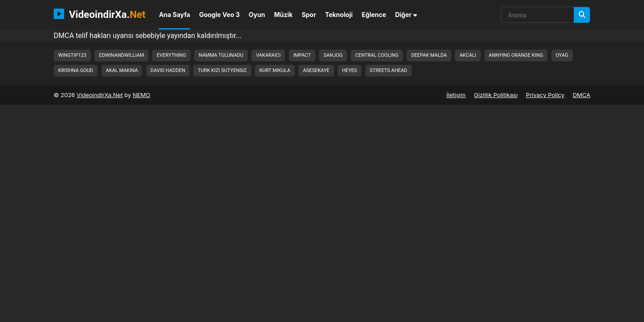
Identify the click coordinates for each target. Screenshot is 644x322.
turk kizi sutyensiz (222, 70)
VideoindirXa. (99, 13)
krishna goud (75, 70)
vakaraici (268, 55)
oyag (562, 55)
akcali (467, 55)
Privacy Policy (545, 94)
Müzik (283, 14)
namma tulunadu (221, 55)
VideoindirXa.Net (99, 94)
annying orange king (516, 55)
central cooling (376, 55)
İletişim (456, 94)
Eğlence (374, 14)
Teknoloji (339, 14)
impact (302, 55)
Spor (308, 14)
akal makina (122, 70)
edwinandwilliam (121, 55)
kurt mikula (274, 70)
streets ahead (388, 70)
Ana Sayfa (174, 14)
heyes (349, 70)
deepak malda (429, 55)
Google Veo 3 (219, 14)
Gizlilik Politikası (496, 94)
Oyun (257, 14)
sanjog (333, 55)
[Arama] (582, 15)
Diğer (406, 14)
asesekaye (316, 70)
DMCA (581, 94)
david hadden (168, 70)
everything (171, 55)
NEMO (141, 94)
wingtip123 (72, 55)
